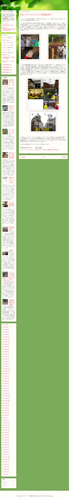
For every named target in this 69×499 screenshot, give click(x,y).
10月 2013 (4, 400)
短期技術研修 (5, 67)
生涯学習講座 (5, 64)
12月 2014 (4, 366)
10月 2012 (4, 430)
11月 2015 (4, 339)
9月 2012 (4, 432)
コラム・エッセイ (6, 45)
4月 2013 (4, 415)
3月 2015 (4, 359)
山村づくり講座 (42, 149)
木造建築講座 (49, 149)
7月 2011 (4, 466)
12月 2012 (4, 425)
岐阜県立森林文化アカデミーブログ (20, 5)
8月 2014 (4, 376)
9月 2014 (4, 373)
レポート (4, 50)
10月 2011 (4, 459)
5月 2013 (4, 412)
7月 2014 (4, 378)
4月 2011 (4, 474)
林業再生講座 (56, 149)
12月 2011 (4, 454)
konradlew (39, 496)
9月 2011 (4, 462)
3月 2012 (4, 447)
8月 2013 (4, 405)
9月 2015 (4, 344)
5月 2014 (4, 383)
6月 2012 (4, 439)
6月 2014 (4, 381)
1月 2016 (4, 334)
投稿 (5, 483)
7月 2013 (4, 408)
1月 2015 (4, 363)
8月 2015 (4, 346)
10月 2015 (4, 341)
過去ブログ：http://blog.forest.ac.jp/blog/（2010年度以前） (8, 29)
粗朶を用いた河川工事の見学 (11, 228)
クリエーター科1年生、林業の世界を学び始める (12, 205)
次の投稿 (22, 157)
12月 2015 (4, 337)
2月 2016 (4, 332)
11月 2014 (4, 368)
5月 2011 (4, 471)
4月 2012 (4, 444)
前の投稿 (64, 157)
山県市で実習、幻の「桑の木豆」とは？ (11, 107)
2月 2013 (4, 420)
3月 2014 (4, 388)
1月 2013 (4, 422)
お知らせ (4, 40)
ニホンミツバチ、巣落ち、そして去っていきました (11, 132)
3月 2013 (4, 417)
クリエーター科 (27, 149)
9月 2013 (4, 403)
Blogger (51, 496)
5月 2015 (4, 354)
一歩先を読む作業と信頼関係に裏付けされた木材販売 (11, 302)
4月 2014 (4, 386)
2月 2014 (4, 390)
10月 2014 (4, 371)
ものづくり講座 (34, 149)
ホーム (43, 157)
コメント (6, 485)
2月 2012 (4, 449)
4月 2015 (4, 356)
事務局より (5, 54)
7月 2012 (4, 437)
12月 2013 (4, 395)
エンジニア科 (5, 37)
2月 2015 (4, 361)
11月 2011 (4, 457)
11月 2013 (4, 398)
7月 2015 (4, 349)
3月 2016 (4, 329)
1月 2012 (4, 452)
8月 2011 (4, 464)
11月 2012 (4, 427)
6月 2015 (4, 351)
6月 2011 (4, 469)
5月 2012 (4, 442)
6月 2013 (4, 410)
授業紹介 (11, 250)
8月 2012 (4, 435)
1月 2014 (4, 393)
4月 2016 (4, 327)
